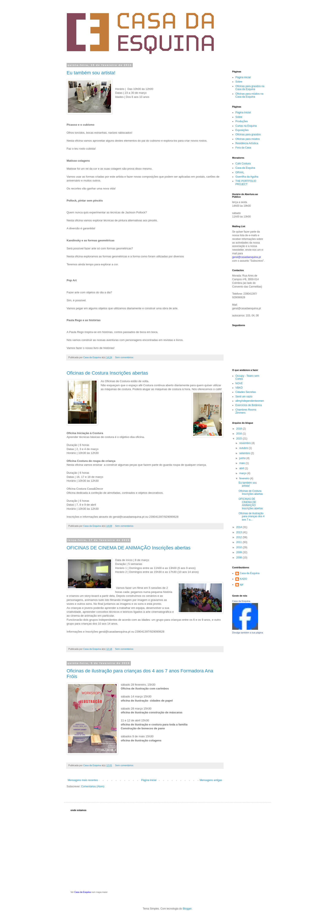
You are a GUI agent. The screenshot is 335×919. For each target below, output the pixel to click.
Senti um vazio (243, 396)
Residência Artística (246, 143)
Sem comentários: (125, 357)
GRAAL (239, 172)
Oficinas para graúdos (248, 134)
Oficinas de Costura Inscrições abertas (107, 373)
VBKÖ (239, 387)
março (243, 473)
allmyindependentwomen (249, 400)
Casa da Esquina (245, 167)
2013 (239, 532)
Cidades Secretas (245, 392)
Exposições (242, 130)
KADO (243, 578)
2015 (239, 438)
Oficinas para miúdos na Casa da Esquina (249, 95)
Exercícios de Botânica (248, 405)
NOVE (239, 383)
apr (241, 584)
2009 (239, 552)
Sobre (238, 81)
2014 (239, 527)
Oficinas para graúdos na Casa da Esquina (249, 88)
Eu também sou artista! (91, 72)
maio (242, 463)
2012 (239, 537)
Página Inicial (243, 112)
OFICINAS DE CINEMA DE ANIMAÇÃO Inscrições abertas (129, 547)
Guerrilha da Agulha (246, 176)
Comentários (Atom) (92, 786)
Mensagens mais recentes (83, 780)
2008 (239, 557)
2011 (239, 542)
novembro (245, 443)
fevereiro (244, 478)
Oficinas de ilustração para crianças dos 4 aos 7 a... (252, 516)
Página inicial (149, 780)
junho (242, 458)
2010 (239, 547)
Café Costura (243, 163)
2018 (239, 428)
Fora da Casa (243, 147)
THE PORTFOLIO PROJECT (245, 183)
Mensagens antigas (211, 780)
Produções (241, 121)
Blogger (187, 908)
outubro (244, 448)
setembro (245, 453)
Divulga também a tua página (247, 632)
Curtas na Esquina (246, 125)
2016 (239, 433)
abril (242, 468)
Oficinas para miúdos (247, 139)
